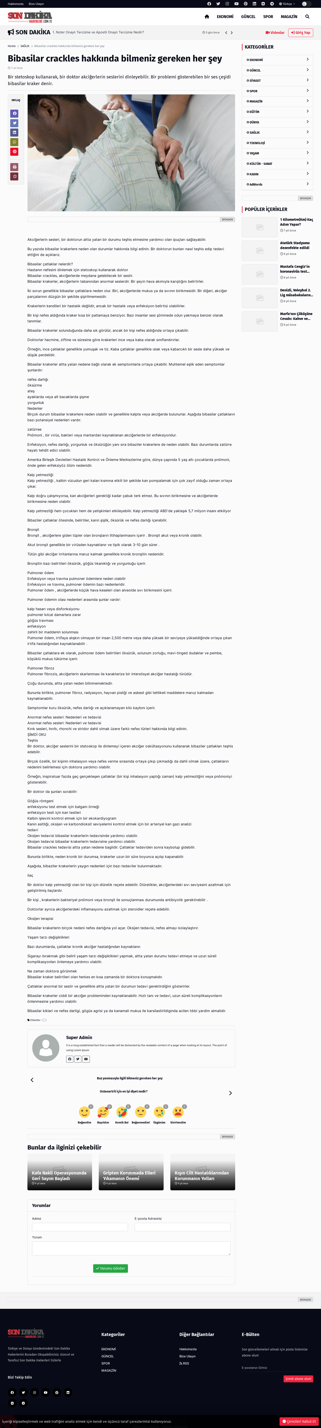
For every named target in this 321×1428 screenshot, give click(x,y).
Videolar (275, 33)
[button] (226, 33)
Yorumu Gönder (110, 1258)
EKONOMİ (225, 16)
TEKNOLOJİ (278, 143)
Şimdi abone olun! (298, 1369)
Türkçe (286, 4)
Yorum (37, 1227)
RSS (184, 1353)
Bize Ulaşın (36, 4)
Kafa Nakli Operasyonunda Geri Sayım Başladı (59, 1165)
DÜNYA (278, 122)
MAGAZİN (289, 16)
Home (12, 46)
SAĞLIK (25, 46)
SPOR (268, 16)
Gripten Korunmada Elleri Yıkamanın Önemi (129, 1165)
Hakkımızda (15, 4)
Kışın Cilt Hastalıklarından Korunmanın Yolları (202, 1165)
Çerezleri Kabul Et (299, 1421)
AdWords (278, 184)
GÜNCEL (248, 16)
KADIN (278, 174)
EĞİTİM (278, 112)
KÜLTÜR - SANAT (278, 164)
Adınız (36, 1208)
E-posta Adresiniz (148, 1208)
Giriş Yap (300, 33)
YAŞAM (278, 153)
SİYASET (278, 80)
